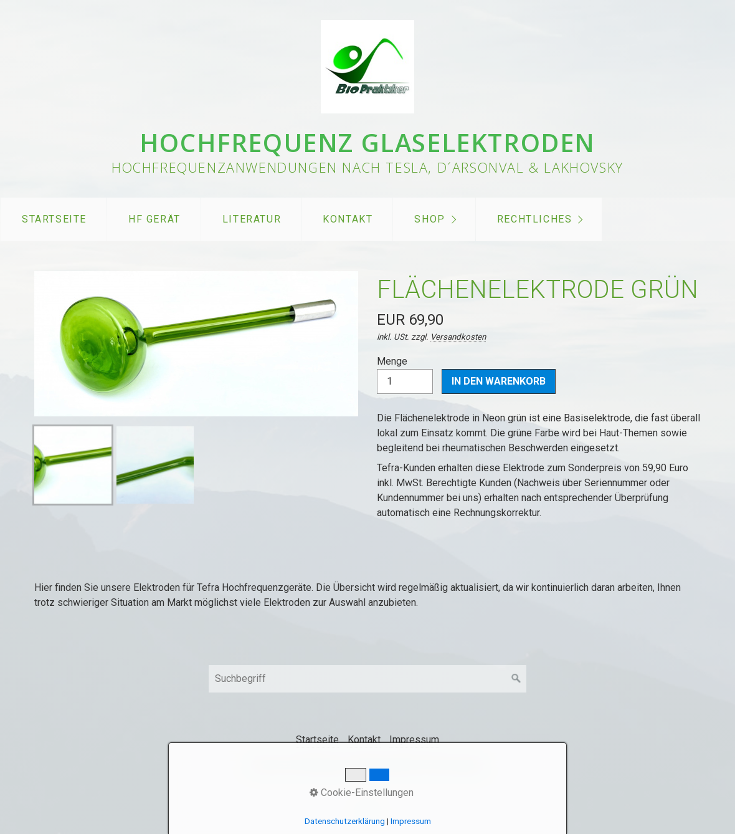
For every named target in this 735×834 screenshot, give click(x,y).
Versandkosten (458, 337)
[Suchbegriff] (367, 679)
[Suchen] (516, 679)
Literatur (251, 219)
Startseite (54, 219)
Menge (405, 374)
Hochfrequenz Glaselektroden (367, 142)
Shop (429, 219)
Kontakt (347, 219)
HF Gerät (154, 219)
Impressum (414, 739)
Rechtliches (534, 219)
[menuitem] (54, 219)
